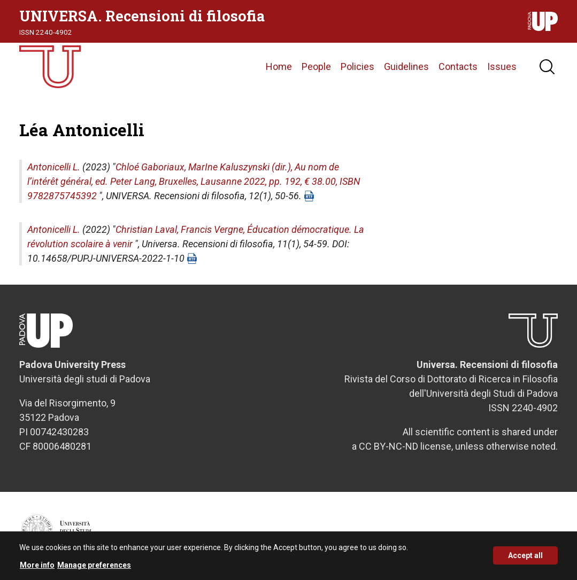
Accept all (525, 558)
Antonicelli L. (53, 167)
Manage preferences (94, 568)
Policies (357, 66)
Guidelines (406, 66)
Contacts (458, 66)
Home (279, 66)
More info (37, 568)
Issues (502, 66)
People (316, 66)
